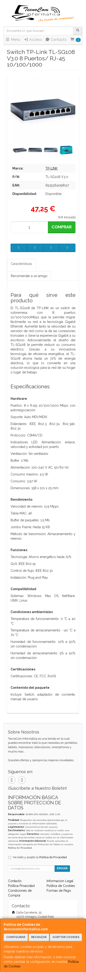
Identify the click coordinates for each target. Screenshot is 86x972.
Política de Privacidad (20, 848)
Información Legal (60, 881)
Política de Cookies (61, 886)
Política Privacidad (21, 886)
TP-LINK (51, 168)
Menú (12, 39)
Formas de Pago (59, 890)
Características (21, 264)
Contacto (56, 39)
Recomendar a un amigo (29, 276)
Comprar (62, 227)
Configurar (15, 937)
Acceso (33, 39)
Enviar (62, 868)
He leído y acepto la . (40, 857)
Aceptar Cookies (66, 937)
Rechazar (39, 937)
